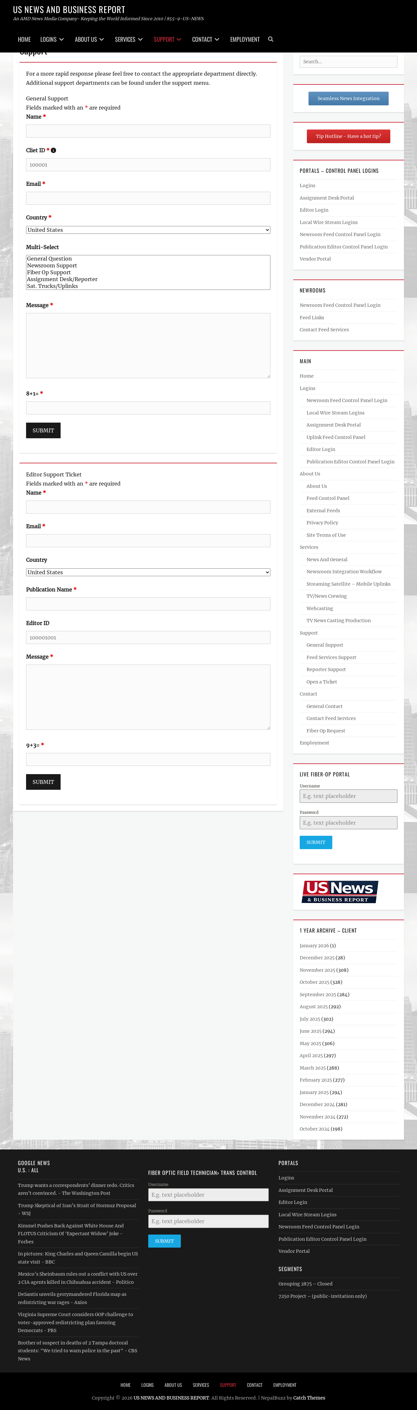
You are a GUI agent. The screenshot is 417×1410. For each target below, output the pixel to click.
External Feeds (323, 511)
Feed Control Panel (328, 498)
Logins (48, 39)
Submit (316, 842)
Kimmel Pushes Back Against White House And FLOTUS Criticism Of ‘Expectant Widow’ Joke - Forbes (71, 1232)
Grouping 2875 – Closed (306, 1282)
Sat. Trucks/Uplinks (148, 286)
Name (36, 116)
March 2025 (313, 1066)
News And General (327, 559)
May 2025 (310, 1041)
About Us (86, 39)
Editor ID (37, 623)
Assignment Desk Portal (327, 198)
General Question (148, 258)
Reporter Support (326, 669)
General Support (325, 645)
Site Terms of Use (326, 535)
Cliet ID (41, 150)
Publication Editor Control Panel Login (344, 247)
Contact (202, 39)
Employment (245, 39)
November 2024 (318, 1115)
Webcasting (320, 608)
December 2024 (317, 1103)
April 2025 (311, 1054)
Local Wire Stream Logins (329, 222)
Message (39, 305)
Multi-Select (42, 247)
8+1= (34, 393)
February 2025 (316, 1078)
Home (24, 39)
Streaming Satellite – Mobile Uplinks (349, 584)
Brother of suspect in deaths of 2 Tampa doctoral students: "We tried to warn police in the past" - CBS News (77, 1349)
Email (35, 184)
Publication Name (51, 589)
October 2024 (315, 1127)
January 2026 (314, 944)
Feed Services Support (331, 657)
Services (125, 39)
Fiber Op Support (148, 272)
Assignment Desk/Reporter (148, 279)
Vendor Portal (315, 259)
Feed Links (312, 318)
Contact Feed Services (324, 330)
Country (38, 217)
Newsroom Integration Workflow (344, 572)
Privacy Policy (322, 523)
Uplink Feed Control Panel (336, 437)
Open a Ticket (322, 682)
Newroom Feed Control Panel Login (340, 234)
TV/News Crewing (327, 596)
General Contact (325, 706)
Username (310, 786)
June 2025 (311, 1029)
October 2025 (314, 980)
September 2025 (318, 993)
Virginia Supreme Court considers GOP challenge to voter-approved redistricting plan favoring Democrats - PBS (75, 1320)
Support (164, 39)
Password (309, 812)
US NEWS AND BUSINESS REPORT (69, 9)
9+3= (35, 745)
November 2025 (317, 968)
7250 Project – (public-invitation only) (323, 1294)
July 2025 (310, 1017)
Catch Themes (309, 1396)
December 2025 (317, 956)
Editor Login (314, 210)
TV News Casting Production (339, 620)
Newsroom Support (148, 265)
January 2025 (314, 1090)
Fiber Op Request (326, 731)
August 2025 (314, 1005)
